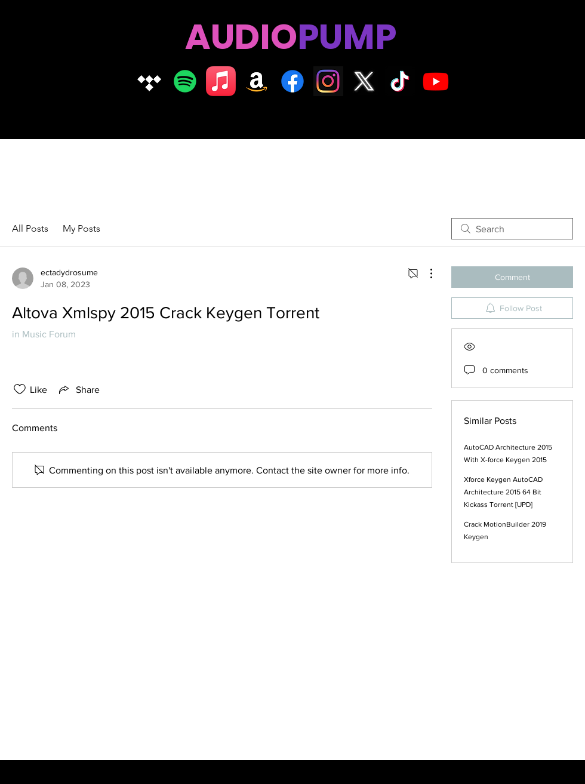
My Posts (81, 228)
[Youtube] (436, 81)
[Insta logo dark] (328, 81)
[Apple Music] (221, 81)
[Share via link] (78, 389)
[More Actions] (425, 273)
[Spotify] (185, 81)
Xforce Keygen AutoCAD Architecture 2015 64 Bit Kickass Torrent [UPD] (503, 492)
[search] (512, 228)
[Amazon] (257, 81)
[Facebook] (292, 81)
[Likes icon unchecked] (19, 389)
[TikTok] (400, 81)
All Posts (30, 228)
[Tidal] (149, 81)
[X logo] (364, 81)
